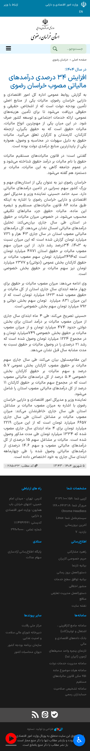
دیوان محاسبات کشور (28, 652)
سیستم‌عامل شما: (71, 518)
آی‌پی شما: (70, 498)
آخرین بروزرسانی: (75, 525)
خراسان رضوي (60, 60)
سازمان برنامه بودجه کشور (25, 645)
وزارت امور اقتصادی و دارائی (45, 30)
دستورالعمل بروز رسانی (71, 572)
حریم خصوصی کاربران (72, 558)
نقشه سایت (79, 606)
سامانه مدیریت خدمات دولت (67, 663)
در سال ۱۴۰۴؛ (75, 69)
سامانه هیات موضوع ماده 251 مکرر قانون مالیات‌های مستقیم (69, 676)
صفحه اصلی (79, 60)
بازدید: (80, 532)
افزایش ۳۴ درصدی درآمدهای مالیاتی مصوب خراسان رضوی (47, 82)
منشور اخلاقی (77, 586)
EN (81, 12)
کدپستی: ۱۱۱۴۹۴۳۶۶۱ (28, 522)
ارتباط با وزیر (11, 5)
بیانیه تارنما (79, 565)
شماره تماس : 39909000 (26, 529)
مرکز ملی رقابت (32, 625)
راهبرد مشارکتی (76, 551)
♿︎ (79, 740)
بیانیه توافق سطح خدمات (70, 579)
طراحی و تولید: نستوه (45, 729)
